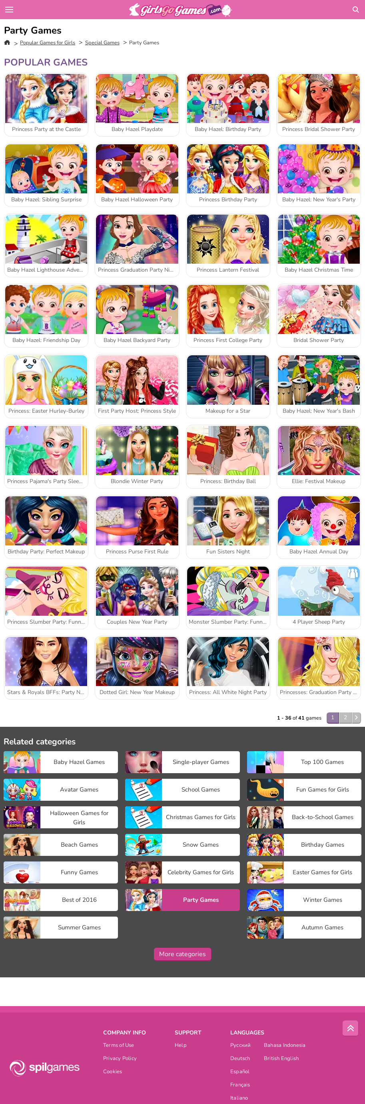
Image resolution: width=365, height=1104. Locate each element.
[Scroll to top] (351, 1028)
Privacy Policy (120, 1059)
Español (240, 1072)
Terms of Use (118, 1046)
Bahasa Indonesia (285, 1046)
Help (181, 1046)
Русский (240, 1046)
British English (281, 1059)
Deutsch (240, 1059)
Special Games (102, 42)
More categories (182, 954)
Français (240, 1085)
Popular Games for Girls (47, 42)
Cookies (112, 1072)
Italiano (239, 1099)
